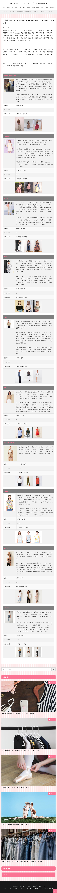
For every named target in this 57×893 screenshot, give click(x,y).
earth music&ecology (10, 75)
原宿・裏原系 (35, 7)
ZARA (5, 317)
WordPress (49, 888)
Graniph (6, 491)
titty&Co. (6, 136)
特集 (47, 7)
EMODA (6, 257)
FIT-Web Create (34, 888)
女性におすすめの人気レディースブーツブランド (15, 824)
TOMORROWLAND (9, 442)
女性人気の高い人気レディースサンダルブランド (15, 787)
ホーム (3, 7)
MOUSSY (6, 608)
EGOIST (6, 548)
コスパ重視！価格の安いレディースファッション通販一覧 (17, 713)
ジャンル (22, 7)
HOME (5, 11)
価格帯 (28, 7)
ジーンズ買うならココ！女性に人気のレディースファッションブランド (21, 861)
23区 (5, 387)
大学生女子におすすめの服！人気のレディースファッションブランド (35, 11)
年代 (42, 7)
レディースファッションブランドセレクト (28, 3)
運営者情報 (53, 7)
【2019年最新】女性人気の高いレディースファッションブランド (20, 750)
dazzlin (6, 198)
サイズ (16, 7)
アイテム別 (10, 7)
